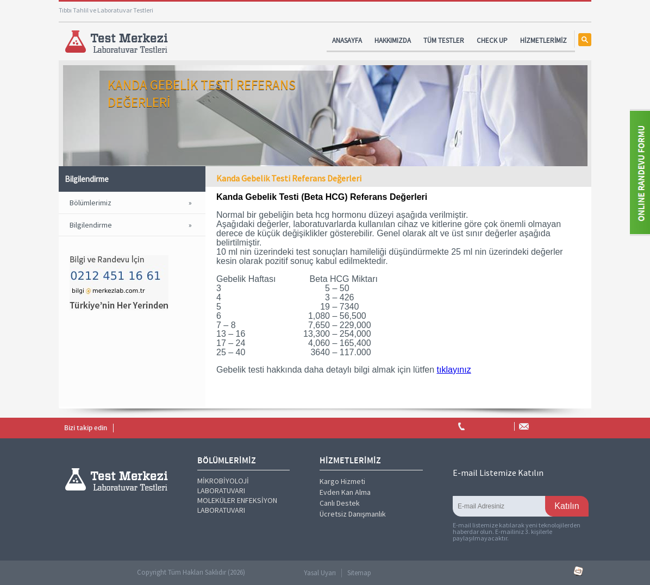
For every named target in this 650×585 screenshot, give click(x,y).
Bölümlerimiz (90, 202)
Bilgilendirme (91, 225)
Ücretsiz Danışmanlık (353, 514)
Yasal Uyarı (320, 572)
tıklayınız (454, 369)
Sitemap (359, 572)
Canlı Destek (340, 503)
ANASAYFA (347, 40)
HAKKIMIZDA (392, 40)
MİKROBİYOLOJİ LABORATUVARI (223, 485)
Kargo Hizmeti (342, 481)
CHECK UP (492, 40)
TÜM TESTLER (443, 40)
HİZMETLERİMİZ (543, 40)
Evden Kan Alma (345, 492)
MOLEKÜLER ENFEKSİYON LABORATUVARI (237, 505)
